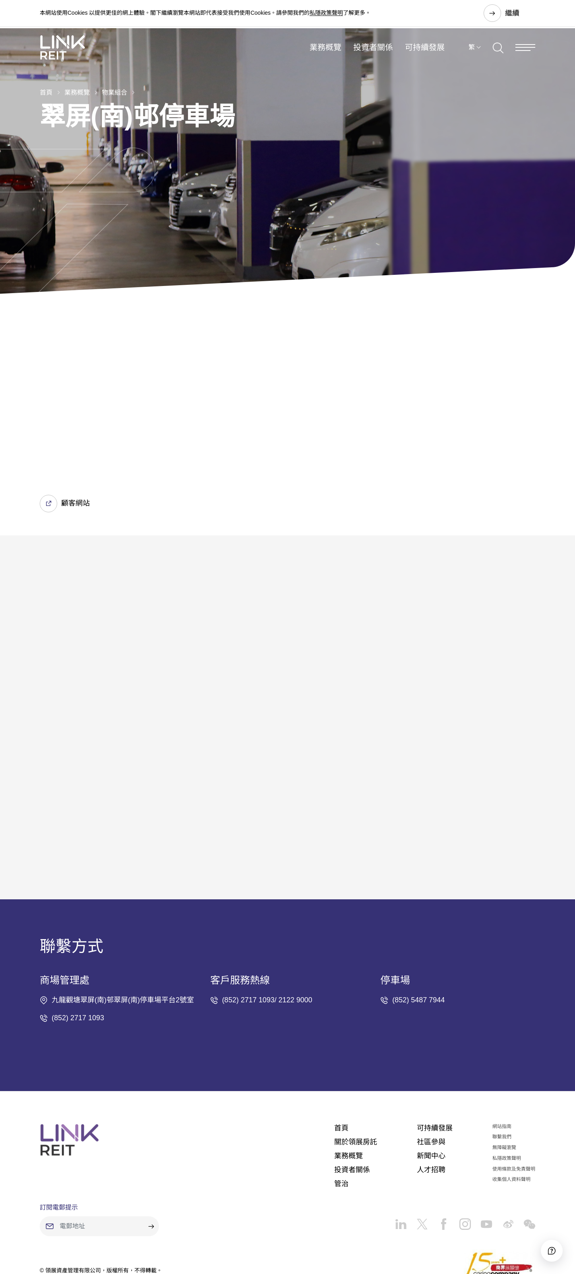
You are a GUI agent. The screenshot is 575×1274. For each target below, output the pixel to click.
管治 (341, 1134)
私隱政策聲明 (326, 13)
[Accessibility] (546, 1245)
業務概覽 (325, 53)
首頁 (46, 92)
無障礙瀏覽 (504, 1098)
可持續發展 (425, 53)
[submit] (151, 1176)
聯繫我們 (501, 1087)
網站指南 (501, 1076)
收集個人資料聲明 (511, 1129)
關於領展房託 (355, 1092)
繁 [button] (472, 53)
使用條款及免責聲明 (513, 1119)
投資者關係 (373, 53)
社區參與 (431, 1092)
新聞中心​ (431, 1106)
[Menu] (525, 53)
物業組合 (114, 92)
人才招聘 (431, 1120)
